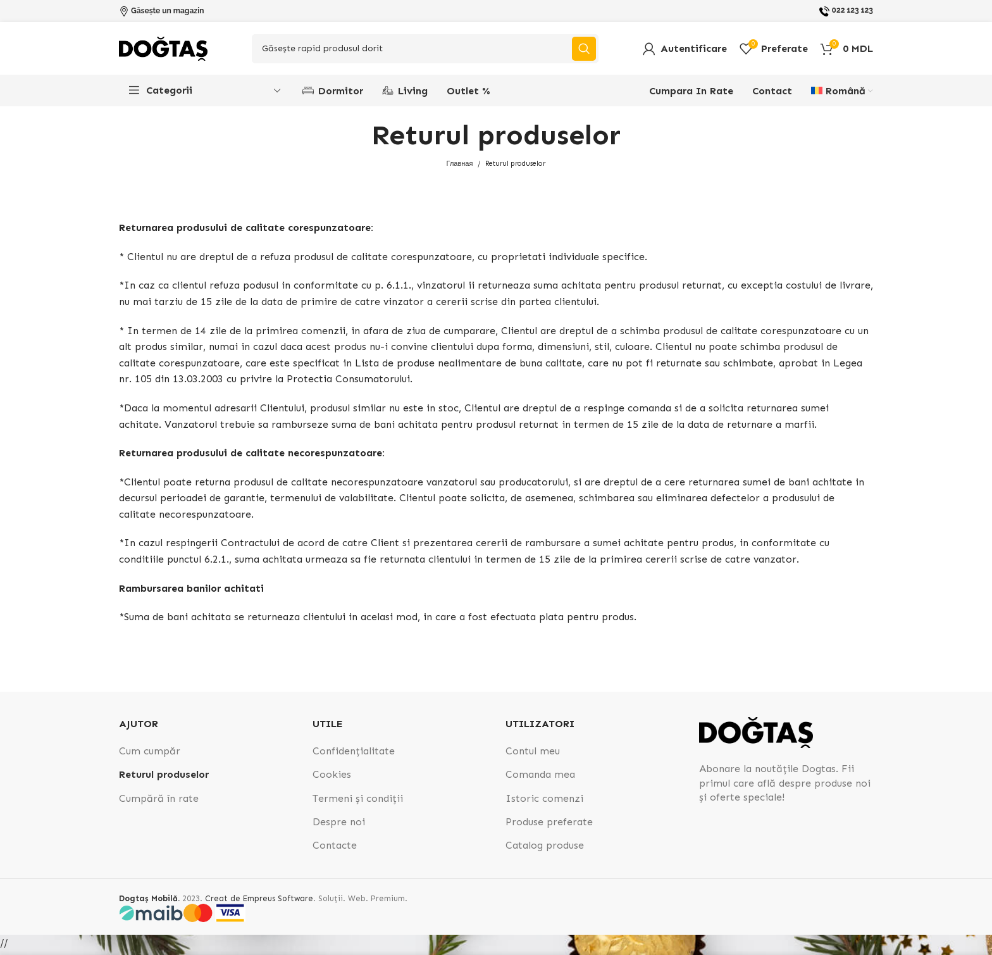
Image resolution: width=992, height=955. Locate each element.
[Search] (425, 50)
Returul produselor (164, 779)
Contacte (335, 850)
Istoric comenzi (544, 802)
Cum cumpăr (149, 755)
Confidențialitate (354, 755)
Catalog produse (544, 850)
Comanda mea (540, 779)
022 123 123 (852, 10)
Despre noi (339, 826)
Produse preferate (549, 826)
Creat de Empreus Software (259, 902)
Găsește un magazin (167, 10)
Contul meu (532, 755)
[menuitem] (842, 95)
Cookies (332, 779)
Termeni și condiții (358, 802)
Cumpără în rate (159, 802)
